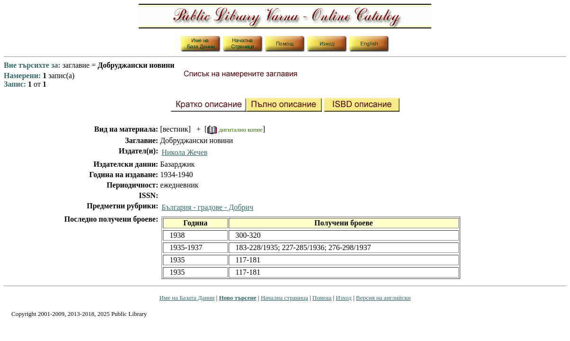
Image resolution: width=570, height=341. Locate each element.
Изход (343, 297)
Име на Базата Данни (187, 297)
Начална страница (284, 297)
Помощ (321, 297)
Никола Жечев (184, 152)
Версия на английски (383, 297)
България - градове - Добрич (207, 207)
